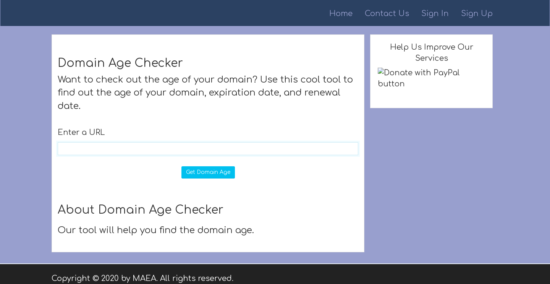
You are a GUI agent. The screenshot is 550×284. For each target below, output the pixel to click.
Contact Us (387, 13)
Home (341, 13)
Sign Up (477, 13)
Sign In (435, 13)
